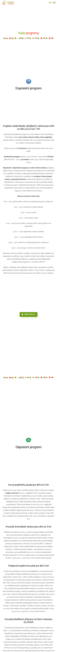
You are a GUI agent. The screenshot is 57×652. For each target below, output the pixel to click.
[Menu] (52, 2)
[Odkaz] (8, 2)
